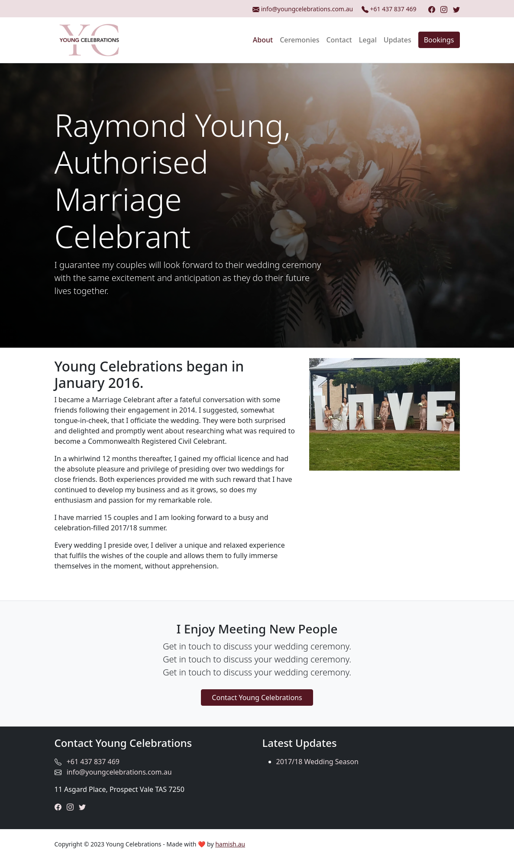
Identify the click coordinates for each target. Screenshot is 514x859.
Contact (339, 40)
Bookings (439, 40)
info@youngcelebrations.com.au (119, 772)
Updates (397, 40)
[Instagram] (443, 9)
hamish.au (230, 844)
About (263, 40)
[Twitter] (456, 9)
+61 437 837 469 (390, 9)
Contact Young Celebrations (257, 697)
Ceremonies (299, 40)
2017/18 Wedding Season (317, 761)
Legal (368, 40)
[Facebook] (431, 9)
